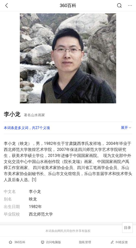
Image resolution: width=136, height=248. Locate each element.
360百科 (68, 5)
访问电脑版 (51, 242)
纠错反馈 (119, 242)
